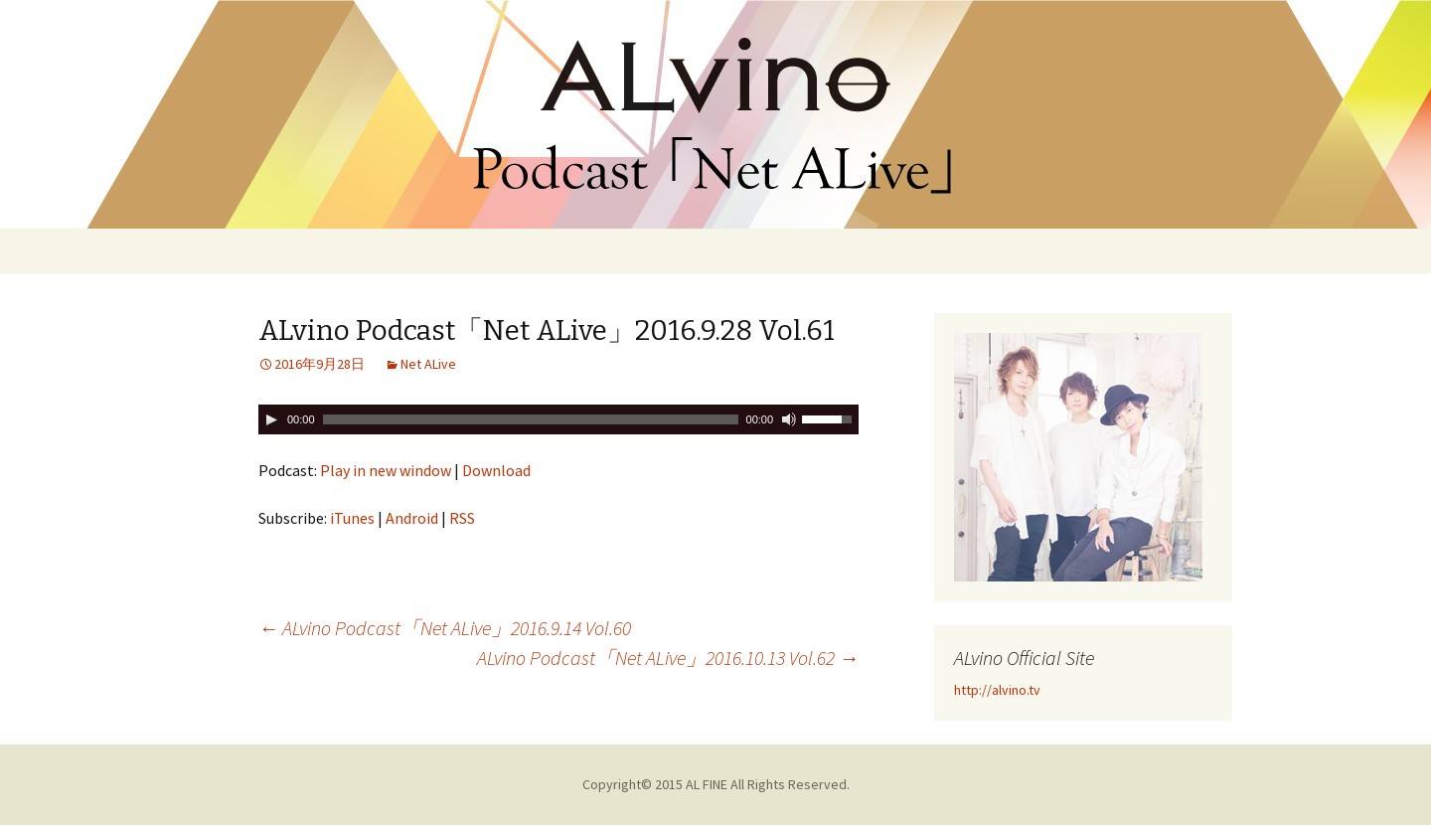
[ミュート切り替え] (789, 419)
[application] (558, 419)
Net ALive (428, 364)
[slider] (530, 419)
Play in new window (385, 470)
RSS (462, 518)
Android (412, 518)
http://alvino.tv (997, 690)
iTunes (352, 518)
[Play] (271, 419)
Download (496, 470)
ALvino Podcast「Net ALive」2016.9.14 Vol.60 (444, 627)
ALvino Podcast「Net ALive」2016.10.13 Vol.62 (668, 657)
